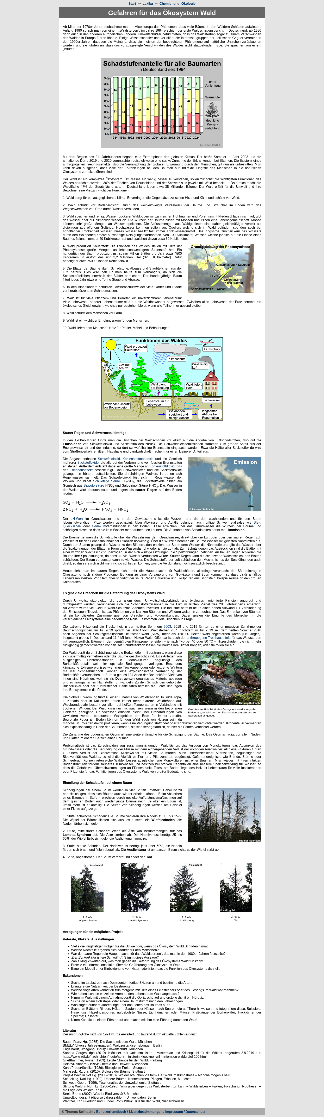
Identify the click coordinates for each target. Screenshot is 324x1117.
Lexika (148, 3)
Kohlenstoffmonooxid (138, 459)
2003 (167, 626)
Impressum (174, 1111)
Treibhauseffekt (81, 470)
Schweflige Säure (106, 481)
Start (132, 3)
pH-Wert (77, 518)
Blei (256, 522)
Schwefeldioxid (109, 459)
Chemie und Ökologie (177, 3)
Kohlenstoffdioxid (162, 466)
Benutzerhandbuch (111, 1111)
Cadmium (99, 526)
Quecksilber (71, 526)
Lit (245, 634)
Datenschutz (195, 1111)
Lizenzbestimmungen (146, 1111)
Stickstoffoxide (88, 462)
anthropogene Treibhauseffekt (209, 637)
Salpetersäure (93, 485)
